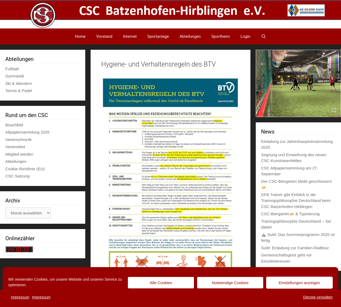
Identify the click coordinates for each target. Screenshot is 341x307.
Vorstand (104, 36)
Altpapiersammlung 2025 (27, 132)
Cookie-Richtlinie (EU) (25, 169)
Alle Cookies (161, 282)
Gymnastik (14, 76)
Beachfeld (14, 125)
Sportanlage (158, 36)
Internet (130, 36)
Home (80, 36)
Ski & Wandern (18, 83)
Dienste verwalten (318, 297)
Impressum (20, 297)
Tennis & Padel (18, 90)
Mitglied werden (19, 154)
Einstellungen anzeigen (299, 282)
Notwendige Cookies (230, 282)
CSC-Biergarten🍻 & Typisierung (290, 213)
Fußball (12, 69)
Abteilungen (190, 36)
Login (245, 36)
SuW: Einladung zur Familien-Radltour (295, 248)
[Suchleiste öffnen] (263, 36)
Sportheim (221, 36)
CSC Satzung (17, 176)
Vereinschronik (18, 139)
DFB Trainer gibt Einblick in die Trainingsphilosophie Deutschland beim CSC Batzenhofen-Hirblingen (296, 200)
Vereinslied (15, 146)
